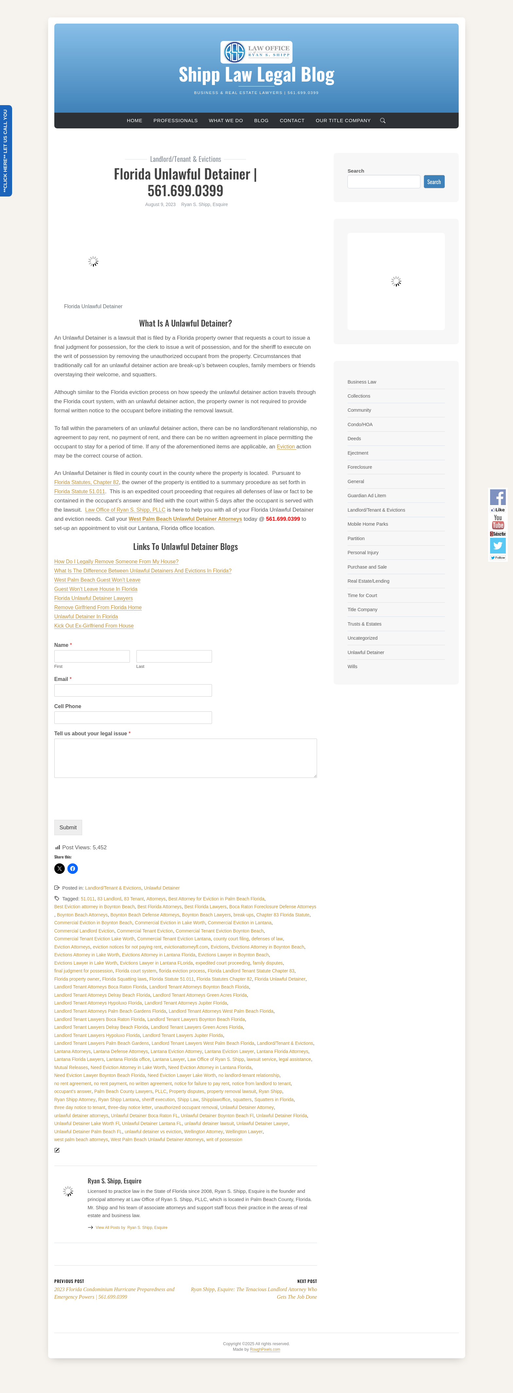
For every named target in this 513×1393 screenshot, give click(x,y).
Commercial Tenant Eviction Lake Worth (257, 938)
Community (360, 410)
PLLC (168, 1107)
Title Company (363, 608)
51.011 (88, 898)
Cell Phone (67, 706)
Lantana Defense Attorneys (83, 1067)
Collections (359, 396)
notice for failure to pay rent (212, 1099)
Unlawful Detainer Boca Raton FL (151, 1131)
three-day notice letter (135, 1123)
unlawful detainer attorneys (83, 1131)
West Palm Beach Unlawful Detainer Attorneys (207, 1155)
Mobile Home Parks (369, 523)
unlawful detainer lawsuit (277, 1139)
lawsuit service (276, 1075)
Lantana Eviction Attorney (143, 1067)
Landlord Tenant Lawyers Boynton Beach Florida (106, 1035)
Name (63, 645)
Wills (352, 665)
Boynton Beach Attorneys (177, 914)
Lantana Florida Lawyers (81, 1075)
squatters (255, 1115)
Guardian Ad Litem (368, 495)
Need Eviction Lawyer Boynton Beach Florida (103, 1091)
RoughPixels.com (265, 1366)
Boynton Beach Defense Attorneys (245, 914)
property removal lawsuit (244, 1107)
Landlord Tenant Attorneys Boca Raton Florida (161, 995)
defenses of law (193, 947)
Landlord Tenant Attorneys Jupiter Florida (98, 1019)
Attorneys (161, 898)
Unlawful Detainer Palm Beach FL (148, 1147)
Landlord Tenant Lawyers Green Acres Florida (103, 1043)
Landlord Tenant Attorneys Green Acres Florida (104, 1011)
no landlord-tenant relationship (263, 1091)
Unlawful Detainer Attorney (261, 1123)
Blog (261, 120)
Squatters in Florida (289, 1115)
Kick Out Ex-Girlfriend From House (97, 626)
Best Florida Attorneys (167, 906)
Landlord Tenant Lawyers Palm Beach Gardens (194, 1051)
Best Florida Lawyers (216, 906)
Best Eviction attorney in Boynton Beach (97, 906)
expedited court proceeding (235, 970)
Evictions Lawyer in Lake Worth (88, 970)
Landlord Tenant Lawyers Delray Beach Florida (212, 1035)
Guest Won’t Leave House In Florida (99, 589)
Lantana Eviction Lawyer (199, 1067)
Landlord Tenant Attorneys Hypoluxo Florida (205, 1011)
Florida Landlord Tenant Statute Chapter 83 (265, 979)
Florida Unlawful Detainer (81, 995)
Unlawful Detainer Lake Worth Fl (147, 1139)
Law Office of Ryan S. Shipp (227, 1075)
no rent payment (114, 1099)
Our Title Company (343, 120)
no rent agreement (74, 1099)
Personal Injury (364, 551)
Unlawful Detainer (167, 888)
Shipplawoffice (227, 1115)
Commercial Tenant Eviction (84, 938)
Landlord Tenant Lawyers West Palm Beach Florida (109, 1059)
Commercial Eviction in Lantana (167, 930)
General (356, 480)
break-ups (120, 922)
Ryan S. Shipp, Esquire (134, 1244)
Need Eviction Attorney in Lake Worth (171, 1083)
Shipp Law (197, 1115)
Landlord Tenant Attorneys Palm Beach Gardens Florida (206, 1019)
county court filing (155, 947)
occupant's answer (74, 1107)
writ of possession (279, 1155)
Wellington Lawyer (74, 1155)
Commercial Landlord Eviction (235, 930)
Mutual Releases (110, 1083)
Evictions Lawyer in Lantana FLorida (164, 970)
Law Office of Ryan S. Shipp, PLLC (128, 510)
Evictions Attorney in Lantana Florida (166, 963)
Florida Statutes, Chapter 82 (89, 482)
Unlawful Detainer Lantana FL (216, 1139)
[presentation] (104, 809)
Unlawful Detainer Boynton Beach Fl (229, 1131)
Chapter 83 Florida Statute (161, 922)
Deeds (354, 438)
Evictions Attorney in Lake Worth (89, 963)
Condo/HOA (360, 424)
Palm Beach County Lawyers (128, 1107)
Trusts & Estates (365, 622)
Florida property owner (78, 986)
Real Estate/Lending (370, 580)
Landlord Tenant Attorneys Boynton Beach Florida (107, 1003)
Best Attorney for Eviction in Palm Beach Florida (225, 898)
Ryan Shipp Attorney (76, 1115)
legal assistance (71, 1083)
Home (135, 120)
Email (63, 679)
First (58, 666)
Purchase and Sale (368, 566)
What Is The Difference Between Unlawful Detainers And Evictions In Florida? (149, 571)
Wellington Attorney (272, 1147)
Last (140, 666)
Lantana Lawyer (177, 1075)
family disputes (283, 970)
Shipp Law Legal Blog (256, 73)
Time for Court (363, 594)
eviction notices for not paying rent (91, 954)
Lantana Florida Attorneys (256, 1067)
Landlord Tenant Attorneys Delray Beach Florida (215, 1003)
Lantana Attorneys (250, 1059)
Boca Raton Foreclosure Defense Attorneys (101, 914)
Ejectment (358, 452)
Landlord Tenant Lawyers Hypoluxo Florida (202, 1043)
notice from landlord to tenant (275, 1099)
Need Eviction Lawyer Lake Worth (191, 1091)
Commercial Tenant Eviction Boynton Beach (164, 938)
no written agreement (157, 1099)
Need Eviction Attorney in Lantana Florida (258, 1083)
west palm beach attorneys (125, 1155)
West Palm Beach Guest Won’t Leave (100, 580)
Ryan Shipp (285, 1107)
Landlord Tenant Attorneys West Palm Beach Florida (110, 1027)
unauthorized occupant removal (195, 1123)
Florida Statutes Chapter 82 (236, 986)
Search (355, 171)
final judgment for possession (85, 979)
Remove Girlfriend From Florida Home (101, 607)
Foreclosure (360, 466)
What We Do (226, 120)
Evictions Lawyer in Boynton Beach (246, 963)
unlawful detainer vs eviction (218, 1147)
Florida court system (142, 979)
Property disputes (196, 1107)
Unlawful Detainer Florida (81, 1139)
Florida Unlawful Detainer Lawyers (96, 598)
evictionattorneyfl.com (154, 954)
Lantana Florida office (133, 1075)
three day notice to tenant (81, 1123)
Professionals (175, 120)
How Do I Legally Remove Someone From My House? (121, 561)
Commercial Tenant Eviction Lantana (93, 947)
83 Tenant (137, 898)
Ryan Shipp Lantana (123, 1115)
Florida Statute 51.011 (81, 491)
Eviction (287, 446)
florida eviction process (191, 979)
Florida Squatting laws (129, 986)
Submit (68, 827)
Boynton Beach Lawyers (80, 922)
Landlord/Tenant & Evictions (115, 888)
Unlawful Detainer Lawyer (82, 1147)
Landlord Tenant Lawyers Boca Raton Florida (218, 1027)
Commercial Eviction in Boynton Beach (235, 922)
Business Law (362, 382)
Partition (356, 537)
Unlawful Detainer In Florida (88, 616)
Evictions (190, 954)
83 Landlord (111, 898)
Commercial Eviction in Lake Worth (92, 930)
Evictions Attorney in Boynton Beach (242, 954)
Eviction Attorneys (232, 947)
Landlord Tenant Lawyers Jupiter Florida (97, 1051)
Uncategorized (363, 636)
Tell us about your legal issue (92, 733)
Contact (292, 120)
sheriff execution (165, 1115)
